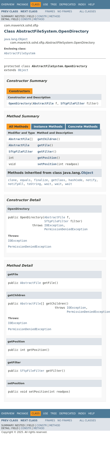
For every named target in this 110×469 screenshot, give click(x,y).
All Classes (88, 11)
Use (45, 4)
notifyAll (16, 184)
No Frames (64, 11)
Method (54, 16)
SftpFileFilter (73, 103)
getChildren (47, 139)
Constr (42, 16)
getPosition (47, 157)
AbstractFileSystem (19, 53)
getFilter (45, 151)
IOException (53, 225)
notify (91, 180)
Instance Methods (48, 126)
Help (91, 4)
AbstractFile (43, 103)
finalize (41, 180)
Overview (7, 4)
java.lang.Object (16, 39)
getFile (44, 145)
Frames (50, 11)
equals (25, 180)
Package (22, 4)
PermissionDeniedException (66, 229)
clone (12, 180)
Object (23, 70)
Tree (53, 4)
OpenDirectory (20, 103)
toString (34, 184)
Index (82, 4)
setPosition (47, 164)
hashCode (75, 180)
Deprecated (67, 4)
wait (47, 184)
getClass (58, 180)
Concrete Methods (83, 126)
